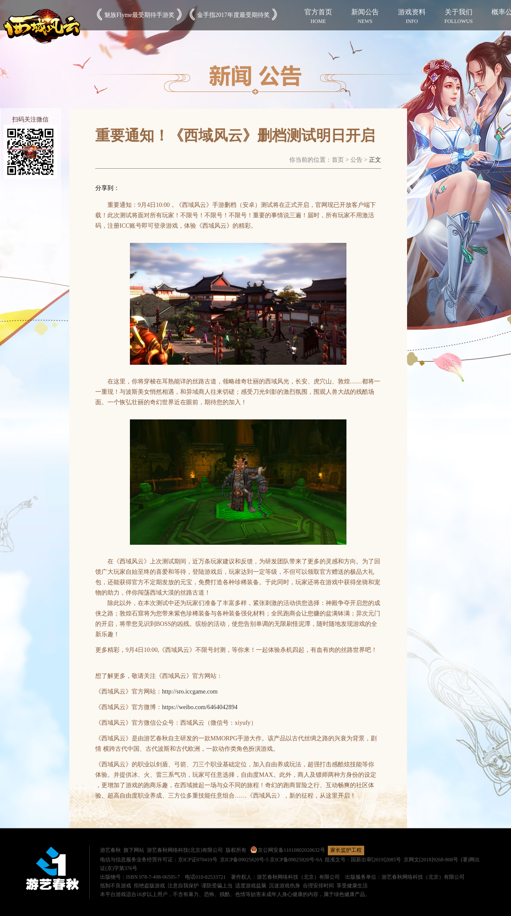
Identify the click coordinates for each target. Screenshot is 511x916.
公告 (356, 160)
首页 (338, 160)
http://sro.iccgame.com (189, 691)
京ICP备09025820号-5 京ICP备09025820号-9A (271, 860)
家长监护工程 (346, 850)
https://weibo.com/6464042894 (200, 707)
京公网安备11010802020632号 (287, 850)
